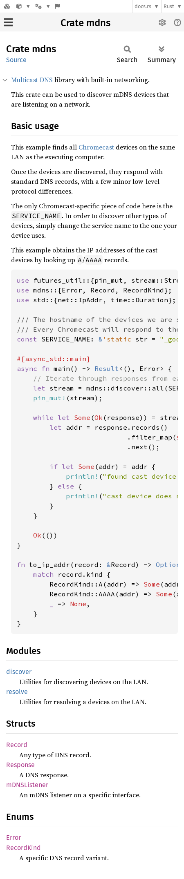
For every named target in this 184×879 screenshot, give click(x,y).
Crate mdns (85, 23)
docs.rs (143, 6)
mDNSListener (27, 785)
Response (20, 765)
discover (18, 672)
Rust (169, 6)
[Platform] (43, 6)
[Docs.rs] (7, 6)
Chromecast (96, 147)
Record (16, 745)
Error (13, 837)
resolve (17, 692)
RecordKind (23, 848)
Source (16, 60)
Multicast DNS (32, 79)
